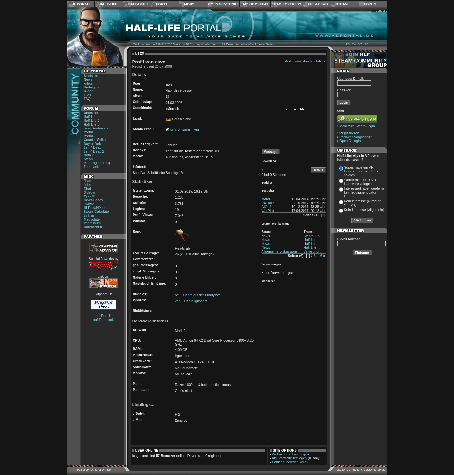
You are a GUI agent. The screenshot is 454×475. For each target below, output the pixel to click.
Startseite (91, 76)
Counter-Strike (223, 4)
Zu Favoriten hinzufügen (290, 454)
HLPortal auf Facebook (103, 317)
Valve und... (312, 251)
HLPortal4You (94, 208)
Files (87, 95)
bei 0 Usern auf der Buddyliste (198, 295)
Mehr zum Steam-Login (357, 126)
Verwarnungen (271, 264)
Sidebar (90, 192)
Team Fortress (286, 4)
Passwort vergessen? (355, 137)
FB (348, 44)
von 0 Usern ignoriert (191, 301)
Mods (189, 4)
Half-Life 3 (92, 124)
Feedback (91, 167)
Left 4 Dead (317, 4)
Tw (354, 44)
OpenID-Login (350, 141)
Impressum (92, 223)
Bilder (88, 91)
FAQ (87, 99)
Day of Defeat (254, 4)
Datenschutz (93, 227)
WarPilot (268, 211)
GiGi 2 (266, 207)
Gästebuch (303, 61)
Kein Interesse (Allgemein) (364, 210)
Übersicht (91, 113)
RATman (268, 203)
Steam (342, 4)
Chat (87, 188)
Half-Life (108, 4)
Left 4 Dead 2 (94, 151)
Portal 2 (90, 136)
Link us (89, 215)
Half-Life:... (312, 240)
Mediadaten (93, 219)
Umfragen (91, 87)
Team (88, 181)
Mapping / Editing (97, 163)
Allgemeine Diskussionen (281, 251)
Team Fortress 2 (96, 128)
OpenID (90, 196)
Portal (163, 4)
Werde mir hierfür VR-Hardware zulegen (360, 182)
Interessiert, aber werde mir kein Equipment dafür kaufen (365, 192)
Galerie (319, 61)
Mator (266, 199)
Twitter (89, 204)
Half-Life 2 (138, 4)
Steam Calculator (97, 211)
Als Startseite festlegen (289, 458)
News (88, 79)
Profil (288, 61)
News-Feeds (93, 200)
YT (360, 44)
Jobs (87, 185)
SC (366, 44)
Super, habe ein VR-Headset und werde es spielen (361, 171)
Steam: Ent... (313, 236)
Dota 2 (89, 155)
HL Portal (81, 4)
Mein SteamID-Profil (185, 130)
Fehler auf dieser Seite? (290, 462)
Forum (370, 4)
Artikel (88, 83)
